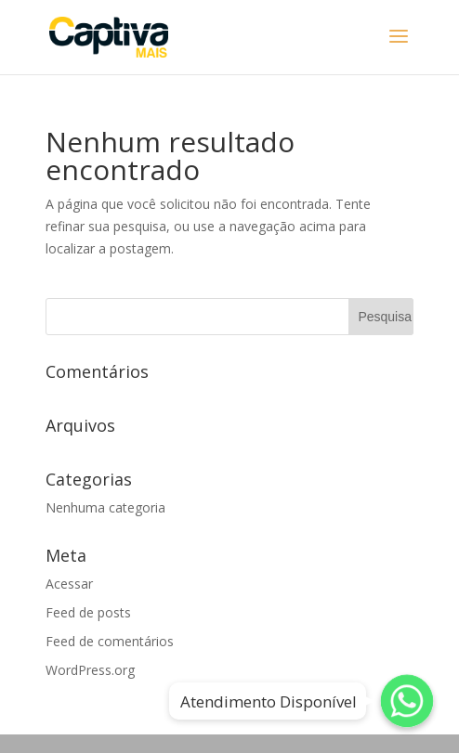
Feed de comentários (110, 641)
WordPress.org (90, 670)
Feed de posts (88, 612)
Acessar (69, 583)
